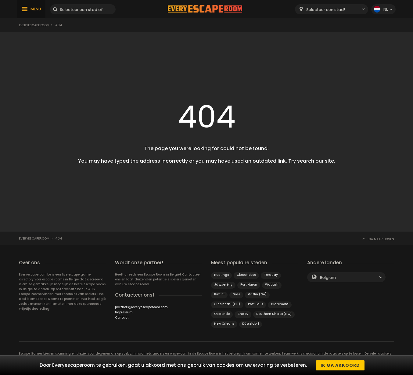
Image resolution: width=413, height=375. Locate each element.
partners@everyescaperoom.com (141, 307)
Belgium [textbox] (328, 277)
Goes (236, 294)
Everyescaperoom (34, 25)
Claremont (280, 304)
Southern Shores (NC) (274, 314)
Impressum (124, 312)
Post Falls (255, 304)
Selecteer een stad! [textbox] (325, 9)
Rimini (219, 294)
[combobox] (331, 9)
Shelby (243, 314)
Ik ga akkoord (340, 365)
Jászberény (223, 284)
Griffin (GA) (257, 294)
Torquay (271, 274)
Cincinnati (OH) (227, 304)
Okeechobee (246, 274)
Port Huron (248, 284)
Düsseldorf (250, 323)
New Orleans (224, 323)
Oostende (222, 314)
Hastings (221, 274)
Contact (122, 317)
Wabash (271, 284)
